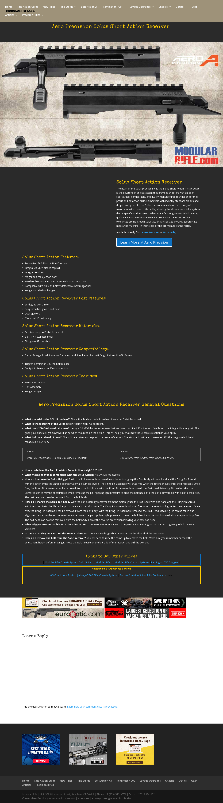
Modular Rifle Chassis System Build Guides (69, 562)
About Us (83, 798)
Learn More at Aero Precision (144, 242)
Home (8, 7)
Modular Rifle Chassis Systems (131, 562)
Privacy (96, 798)
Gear (194, 7)
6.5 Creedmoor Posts (62, 575)
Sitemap (70, 798)
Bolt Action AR (89, 7)
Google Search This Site (117, 798)
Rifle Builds (66, 7)
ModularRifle (33, 798)
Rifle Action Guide (27, 7)
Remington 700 (112, 7)
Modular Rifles (103, 562)
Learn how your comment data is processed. (92, 706)
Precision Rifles (31, 15)
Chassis (163, 7)
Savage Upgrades (140, 7)
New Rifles (49, 7)
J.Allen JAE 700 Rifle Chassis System (97, 575)
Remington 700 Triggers (164, 562)
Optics (179, 7)
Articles (9, 15)
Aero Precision (150, 232)
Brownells (169, 232)
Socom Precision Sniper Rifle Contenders (143, 575)
